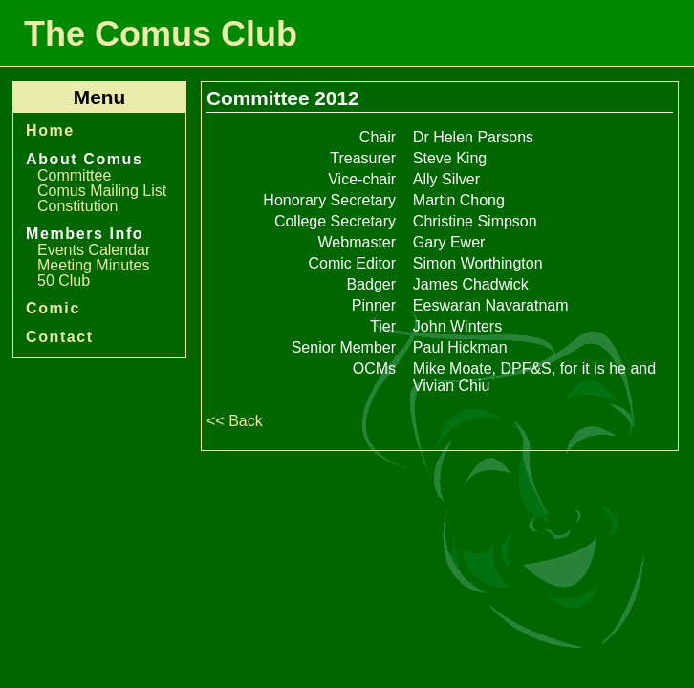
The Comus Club (160, 34)
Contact (60, 337)
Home (50, 130)
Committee (74, 175)
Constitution (78, 206)
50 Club (63, 280)
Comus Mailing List (101, 191)
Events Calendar (93, 250)
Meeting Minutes (93, 265)
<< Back (234, 421)
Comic (53, 308)
